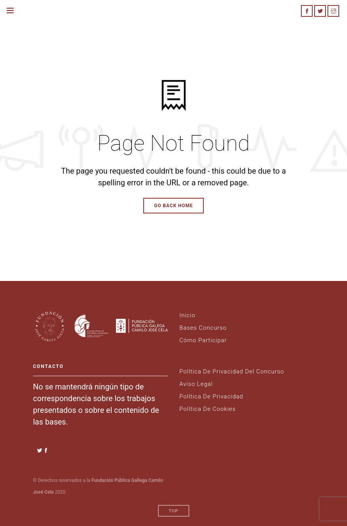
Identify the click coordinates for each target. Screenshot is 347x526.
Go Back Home (173, 205)
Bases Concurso (203, 327)
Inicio (188, 315)
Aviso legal (196, 383)
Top (173, 511)
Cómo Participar (203, 340)
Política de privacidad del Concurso (232, 371)
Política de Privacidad (212, 396)
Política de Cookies (208, 408)
